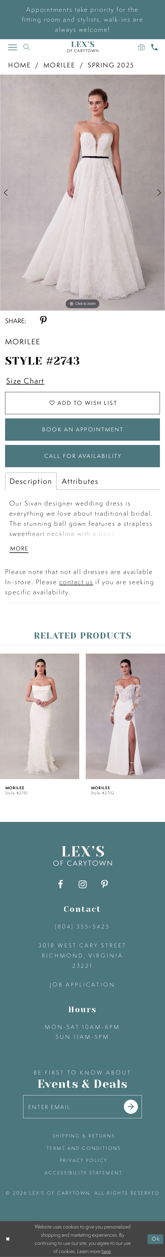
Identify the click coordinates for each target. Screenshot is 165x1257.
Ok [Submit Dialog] (156, 1239)
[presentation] (39, 716)
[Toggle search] (26, 47)
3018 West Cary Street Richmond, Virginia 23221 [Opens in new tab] (82, 955)
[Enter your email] (82, 1107)
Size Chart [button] (25, 381)
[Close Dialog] (8, 1239)
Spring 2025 (111, 64)
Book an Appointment (83, 429)
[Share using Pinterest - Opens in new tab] (43, 320)
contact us (76, 582)
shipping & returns (83, 1136)
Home (19, 64)
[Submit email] (131, 1107)
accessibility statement (84, 1173)
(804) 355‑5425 (82, 926)
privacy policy (83, 1160)
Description (31, 481)
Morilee (59, 64)
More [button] (19, 548)
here (106, 1250)
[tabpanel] (82, 192)
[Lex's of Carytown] (82, 46)
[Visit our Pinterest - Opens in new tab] (104, 885)
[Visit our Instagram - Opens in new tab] (82, 885)
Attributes (80, 481)
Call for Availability (83, 456)
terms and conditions (84, 1148)
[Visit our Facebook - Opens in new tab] (60, 885)
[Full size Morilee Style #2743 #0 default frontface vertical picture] (82, 192)
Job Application (82, 984)
